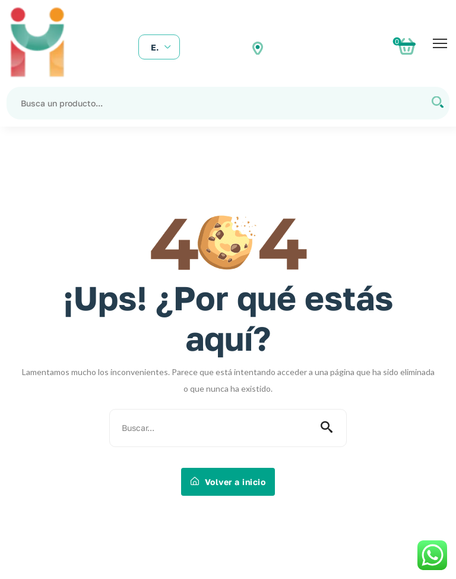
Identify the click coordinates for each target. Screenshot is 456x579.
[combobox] (159, 47)
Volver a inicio (228, 482)
